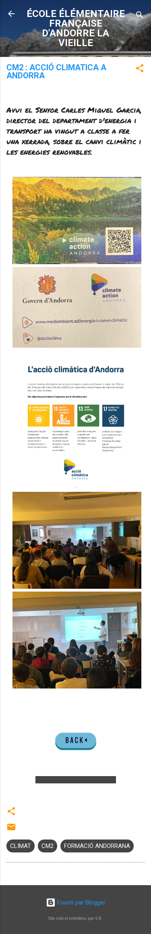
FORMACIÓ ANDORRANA (97, 846)
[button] (140, 69)
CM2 (47, 846)
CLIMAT (20, 846)
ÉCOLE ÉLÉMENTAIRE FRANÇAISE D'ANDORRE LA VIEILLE (76, 28)
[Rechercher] (140, 16)
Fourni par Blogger (75, 902)
